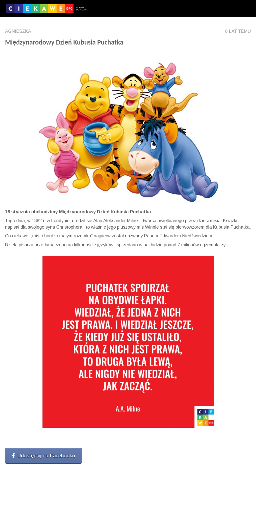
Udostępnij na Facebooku (43, 455)
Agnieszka (18, 31)
